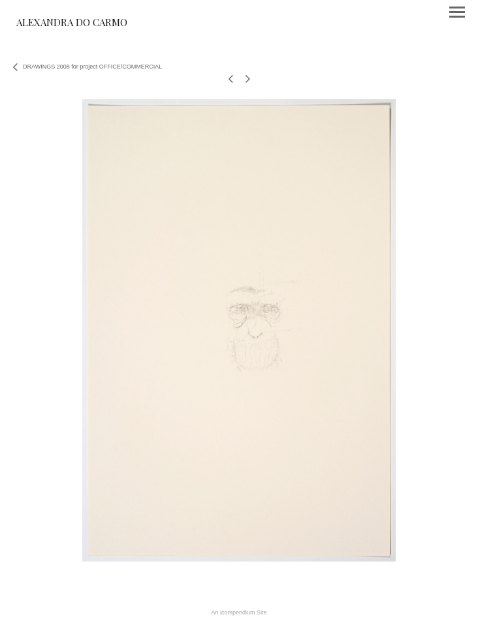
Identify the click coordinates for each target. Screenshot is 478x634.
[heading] (71, 23)
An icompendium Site (238, 612)
